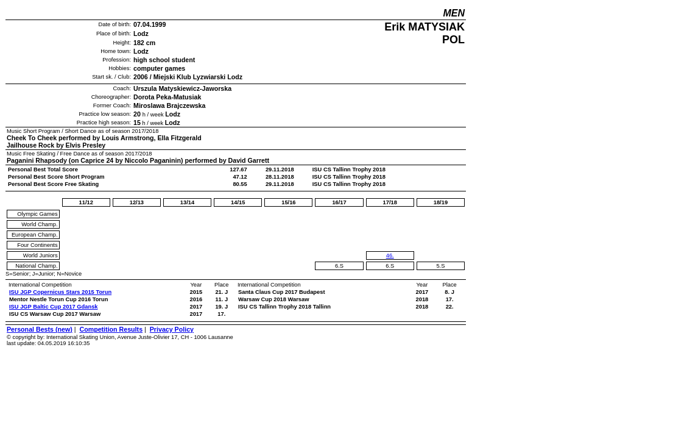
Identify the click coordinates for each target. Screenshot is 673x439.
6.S (339, 266)
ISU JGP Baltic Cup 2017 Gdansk (53, 307)
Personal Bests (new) (39, 329)
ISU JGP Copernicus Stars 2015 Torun (60, 292)
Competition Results (111, 329)
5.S (440, 266)
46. (390, 255)
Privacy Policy (172, 329)
